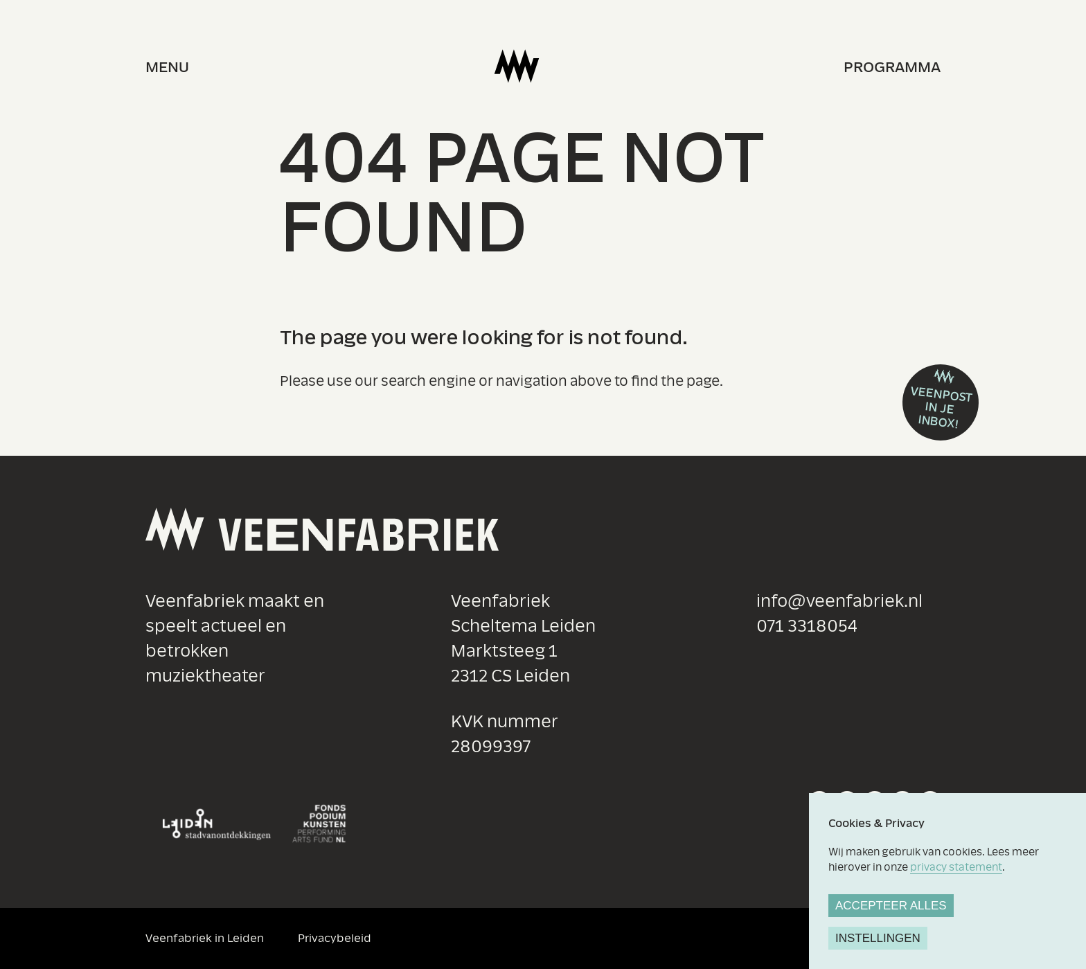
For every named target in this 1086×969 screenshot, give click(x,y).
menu (167, 67)
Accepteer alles (891, 905)
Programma (892, 67)
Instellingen (877, 938)
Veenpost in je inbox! (942, 407)
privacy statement (956, 867)
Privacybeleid (334, 938)
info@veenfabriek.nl (839, 602)
